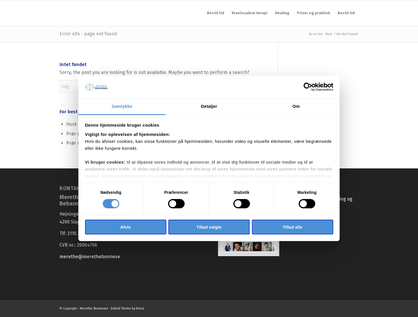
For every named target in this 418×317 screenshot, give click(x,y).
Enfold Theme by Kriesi (127, 308)
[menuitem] (215, 13)
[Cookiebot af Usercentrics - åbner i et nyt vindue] (307, 87)
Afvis (125, 227)
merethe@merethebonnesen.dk (95, 256)
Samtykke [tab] (122, 106)
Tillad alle (292, 227)
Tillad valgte (209, 227)
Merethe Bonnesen (94, 308)
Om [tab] (296, 106)
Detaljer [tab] (209, 106)
